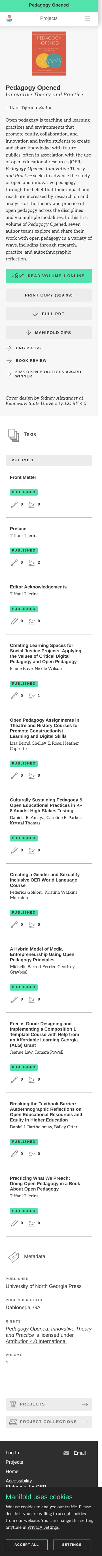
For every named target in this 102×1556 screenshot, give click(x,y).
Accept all (26, 1545)
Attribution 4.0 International (36, 1341)
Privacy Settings (43, 1527)
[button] (12, 1453)
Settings (72, 1545)
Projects (49, 18)
